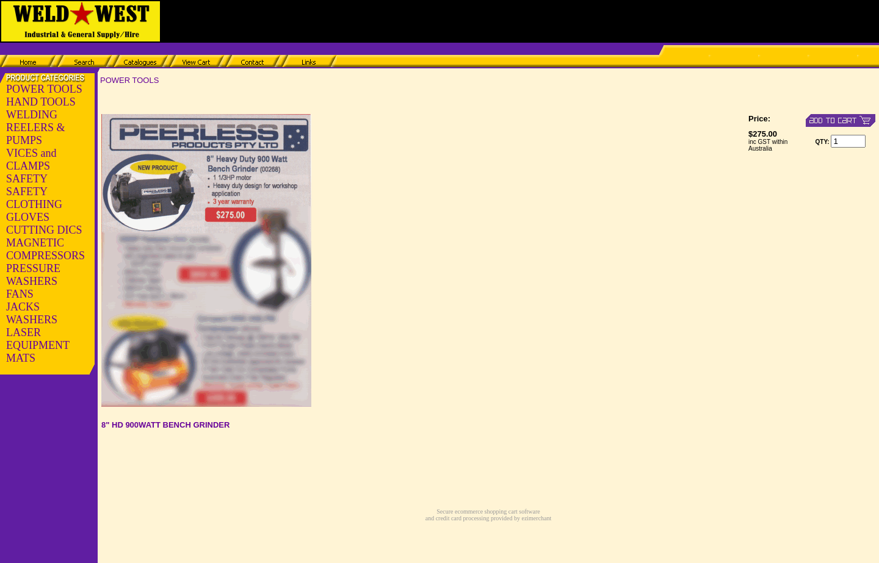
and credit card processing (457, 518)
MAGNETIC (35, 243)
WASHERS (31, 320)
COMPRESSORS (45, 255)
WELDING (31, 115)
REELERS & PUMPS (35, 133)
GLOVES (27, 217)
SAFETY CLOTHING (34, 197)
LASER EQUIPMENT (38, 338)
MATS (20, 358)
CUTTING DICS (44, 230)
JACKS (23, 307)
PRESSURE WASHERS (33, 274)
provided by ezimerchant (520, 518)
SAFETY (27, 179)
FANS (20, 294)
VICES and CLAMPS (31, 159)
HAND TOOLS (41, 102)
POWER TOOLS (44, 89)
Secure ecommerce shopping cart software (488, 511)
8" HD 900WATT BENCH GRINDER (165, 424)
